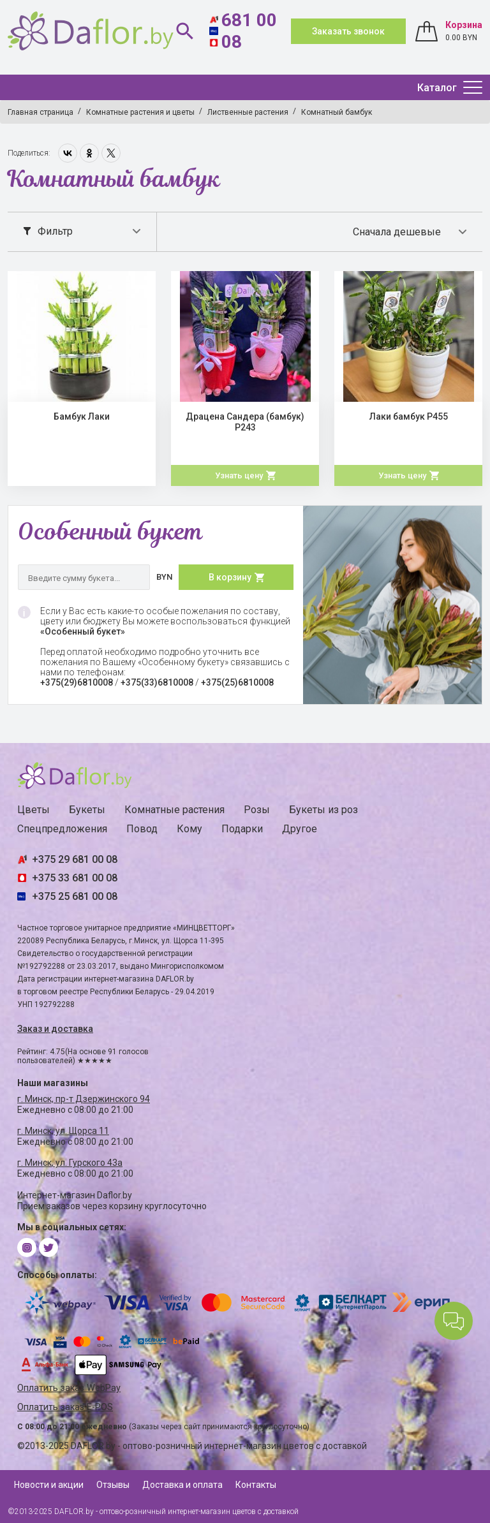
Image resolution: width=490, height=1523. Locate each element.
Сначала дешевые (397, 232)
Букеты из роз (323, 810)
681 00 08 (249, 31)
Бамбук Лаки (82, 416)
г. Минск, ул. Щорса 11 (63, 1131)
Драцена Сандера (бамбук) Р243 (245, 421)
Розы (257, 810)
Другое (299, 829)
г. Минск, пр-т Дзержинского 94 (83, 1099)
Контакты (255, 1485)
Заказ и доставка (55, 1029)
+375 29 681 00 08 (74, 859)
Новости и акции (49, 1485)
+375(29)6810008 (76, 682)
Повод (142, 829)
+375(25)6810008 (237, 682)
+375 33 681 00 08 (74, 878)
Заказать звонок (348, 31)
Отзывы (113, 1485)
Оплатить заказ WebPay (69, 1388)
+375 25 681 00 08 (74, 896)
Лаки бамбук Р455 (408, 416)
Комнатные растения (174, 810)
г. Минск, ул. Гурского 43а (69, 1163)
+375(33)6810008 (157, 682)
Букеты (87, 810)
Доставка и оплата (182, 1485)
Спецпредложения (62, 829)
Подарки (242, 829)
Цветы (33, 810)
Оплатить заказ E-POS (65, 1407)
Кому (189, 829)
